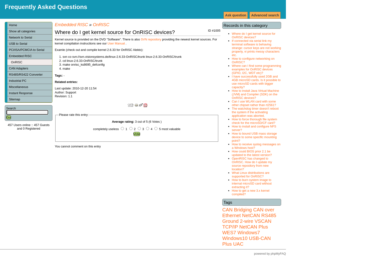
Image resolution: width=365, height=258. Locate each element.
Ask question (235, 15)
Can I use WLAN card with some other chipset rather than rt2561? (254, 103)
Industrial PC (19, 81)
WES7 (229, 232)
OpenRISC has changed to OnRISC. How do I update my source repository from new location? (252, 164)
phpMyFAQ (278, 253)
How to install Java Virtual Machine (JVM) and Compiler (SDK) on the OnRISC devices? (255, 94)
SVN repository (151, 39)
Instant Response (21, 93)
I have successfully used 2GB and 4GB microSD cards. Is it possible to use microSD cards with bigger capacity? (256, 82)
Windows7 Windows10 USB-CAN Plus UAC (246, 238)
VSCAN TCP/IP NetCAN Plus (246, 223)
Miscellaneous (18, 87)
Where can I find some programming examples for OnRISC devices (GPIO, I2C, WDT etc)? (256, 69)
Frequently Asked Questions (46, 7)
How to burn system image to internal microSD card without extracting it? (252, 183)
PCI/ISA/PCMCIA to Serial (26, 50)
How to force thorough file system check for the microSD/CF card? (254, 121)
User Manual (116, 43)
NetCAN (251, 215)
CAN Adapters (18, 68)
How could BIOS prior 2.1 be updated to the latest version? (252, 153)
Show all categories (22, 31)
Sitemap (14, 99)
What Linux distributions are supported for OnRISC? (250, 174)
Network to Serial (22, 37)
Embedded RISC (20, 56)
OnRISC (16, 62)
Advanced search (265, 15)
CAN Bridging (237, 209)
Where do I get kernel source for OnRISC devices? (253, 35)
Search (11, 108)
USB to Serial (18, 43)
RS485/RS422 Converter (26, 74)
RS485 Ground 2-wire (249, 218)
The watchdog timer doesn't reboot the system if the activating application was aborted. (255, 112)
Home (13, 25)
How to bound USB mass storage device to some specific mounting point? (254, 137)
